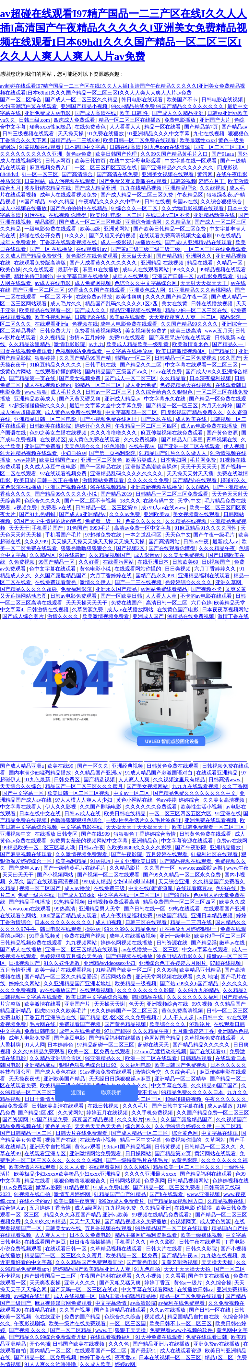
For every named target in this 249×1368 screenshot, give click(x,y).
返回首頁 (81, 1092)
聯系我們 (111, 1092)
